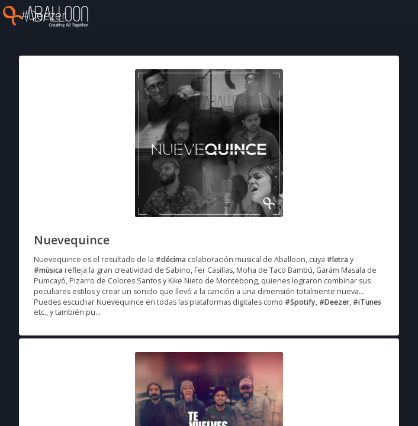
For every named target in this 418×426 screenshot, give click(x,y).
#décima (171, 259)
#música (48, 270)
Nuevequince (72, 240)
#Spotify (300, 302)
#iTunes (367, 302)
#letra (337, 259)
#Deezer (334, 302)
